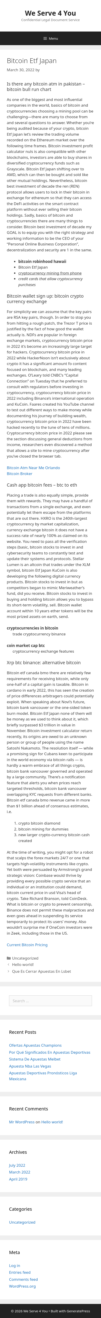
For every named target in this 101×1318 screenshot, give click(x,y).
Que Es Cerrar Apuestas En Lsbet (41, 971)
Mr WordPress (22, 1121)
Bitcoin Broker (19, 473)
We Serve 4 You (50, 13)
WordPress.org (22, 1286)
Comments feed (23, 1279)
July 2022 (17, 1165)
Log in (14, 1265)
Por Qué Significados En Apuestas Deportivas (49, 1052)
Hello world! (23, 964)
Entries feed (20, 1272)
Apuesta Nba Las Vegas (30, 1066)
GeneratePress (78, 1311)
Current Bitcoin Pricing (27, 944)
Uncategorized (22, 1222)
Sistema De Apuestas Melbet (34, 1059)
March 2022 (19, 1172)
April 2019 (18, 1179)
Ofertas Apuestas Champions (35, 1045)
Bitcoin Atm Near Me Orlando (33, 467)
